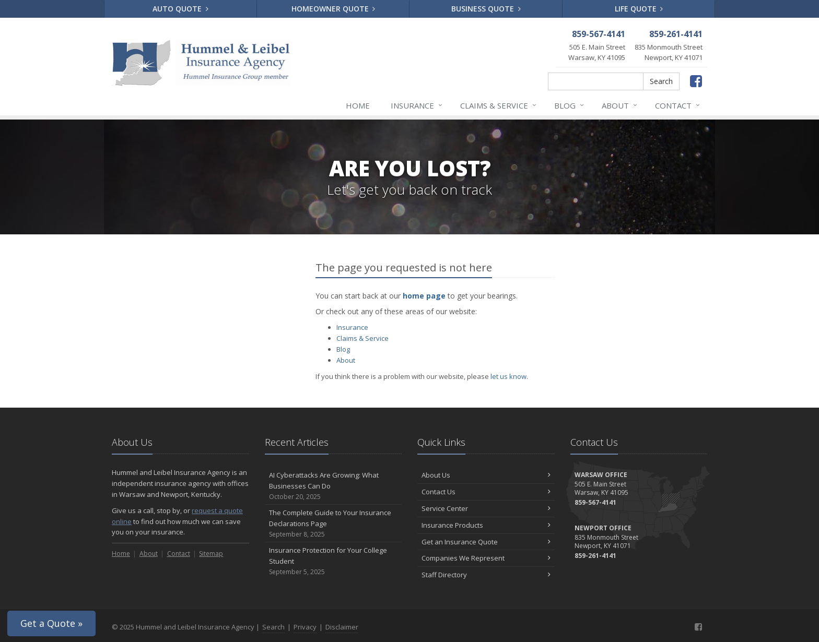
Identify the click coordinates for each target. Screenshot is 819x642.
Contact (678, 105)
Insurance (417, 105)
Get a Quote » (51, 623)
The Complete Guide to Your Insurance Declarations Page (333, 523)
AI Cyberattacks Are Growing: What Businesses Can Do (333, 486)
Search (661, 81)
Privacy (305, 627)
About (620, 105)
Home (358, 105)
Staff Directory (486, 574)
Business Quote (486, 9)
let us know (508, 376)
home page (424, 296)
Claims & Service (498, 105)
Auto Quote (180, 9)
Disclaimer (341, 627)
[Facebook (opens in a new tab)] (696, 80)
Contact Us (486, 491)
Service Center (486, 508)
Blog (569, 105)
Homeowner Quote (333, 9)
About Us (486, 475)
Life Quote (639, 9)
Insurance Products (486, 525)
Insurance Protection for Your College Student (333, 561)
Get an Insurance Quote (486, 541)
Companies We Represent (486, 558)
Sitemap (211, 553)
